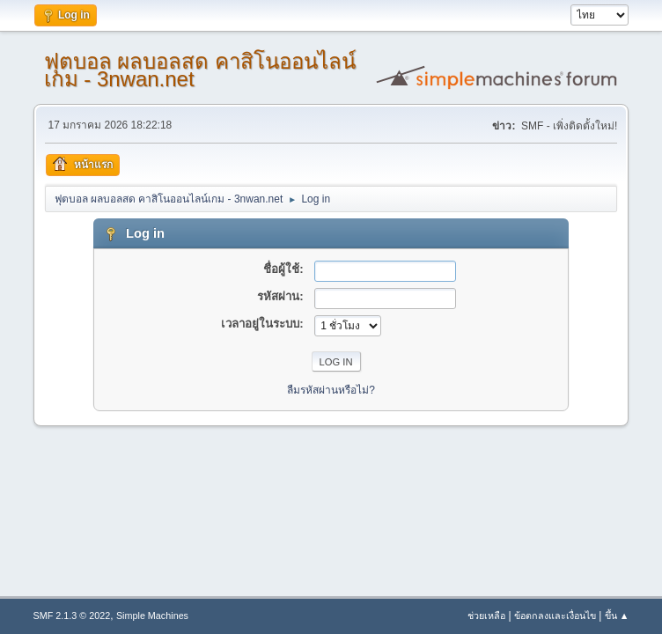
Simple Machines (152, 615)
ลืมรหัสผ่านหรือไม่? (331, 390)
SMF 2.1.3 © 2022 (72, 615)
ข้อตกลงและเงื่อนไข (555, 615)
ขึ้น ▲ (617, 615)
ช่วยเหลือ (486, 615)
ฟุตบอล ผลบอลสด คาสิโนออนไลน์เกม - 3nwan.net (200, 70)
